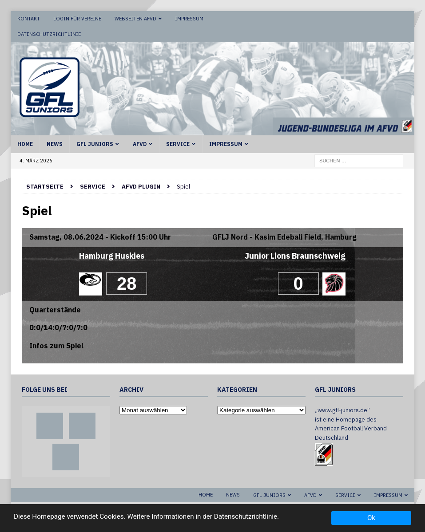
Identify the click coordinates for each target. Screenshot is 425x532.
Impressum (189, 19)
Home (25, 144)
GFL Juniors (94, 144)
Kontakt (28, 19)
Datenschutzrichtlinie (49, 34)
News (55, 144)
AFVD (140, 144)
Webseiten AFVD (135, 19)
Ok (371, 518)
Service (178, 144)
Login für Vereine (77, 19)
